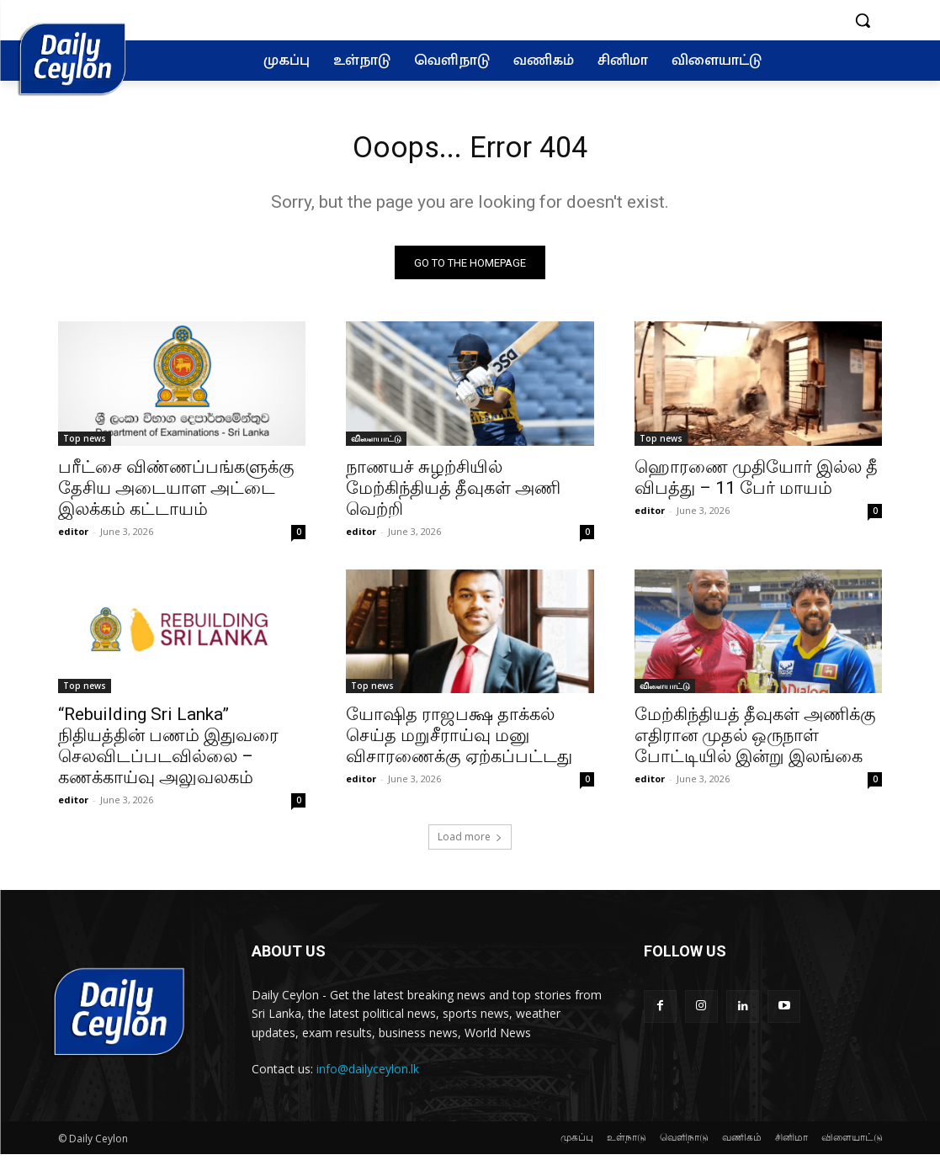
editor (73, 537)
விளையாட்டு (376, 444)
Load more (470, 843)
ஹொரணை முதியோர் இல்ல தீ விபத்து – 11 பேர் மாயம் (756, 483)
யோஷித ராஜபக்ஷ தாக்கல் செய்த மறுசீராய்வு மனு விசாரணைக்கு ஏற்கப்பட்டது (459, 742)
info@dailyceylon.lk (367, 1075)
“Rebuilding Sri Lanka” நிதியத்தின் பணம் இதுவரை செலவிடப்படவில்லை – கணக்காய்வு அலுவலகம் (168, 752)
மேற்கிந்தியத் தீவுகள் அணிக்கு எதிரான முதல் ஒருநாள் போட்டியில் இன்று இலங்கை (755, 742)
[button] (862, 20)
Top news (84, 444)
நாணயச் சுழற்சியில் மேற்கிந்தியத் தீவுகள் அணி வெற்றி (453, 494)
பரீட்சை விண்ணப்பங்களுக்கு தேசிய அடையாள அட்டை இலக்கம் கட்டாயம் (176, 494)
